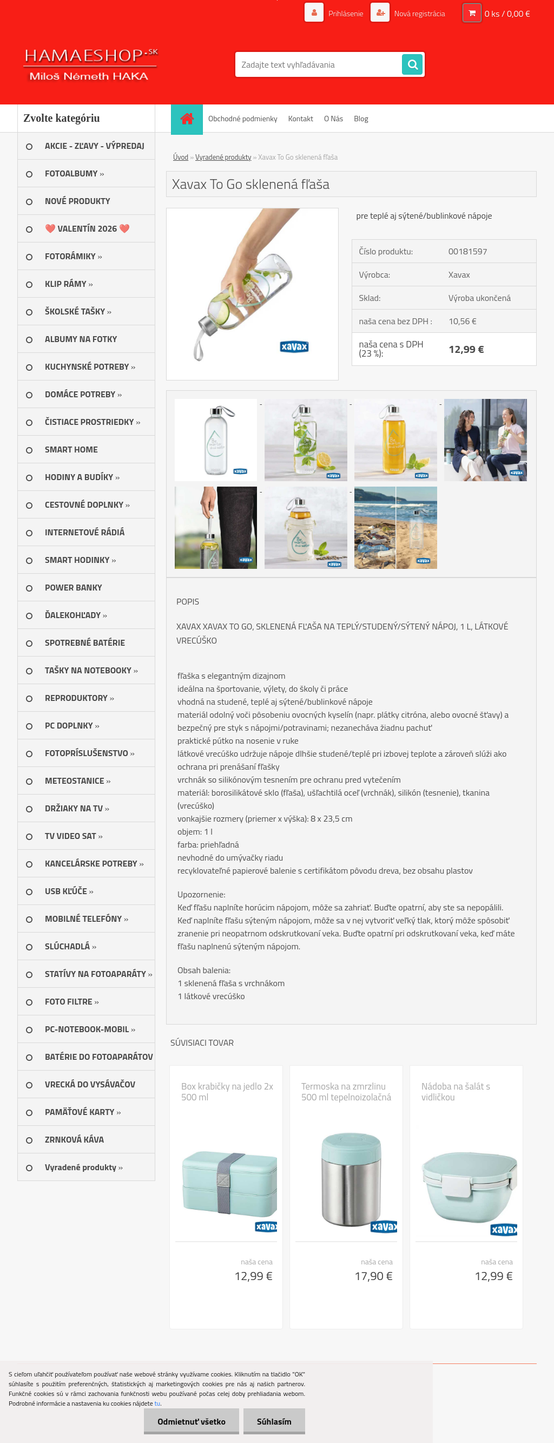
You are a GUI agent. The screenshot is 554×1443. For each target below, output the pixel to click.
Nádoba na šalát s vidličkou (455, 1092)
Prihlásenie (346, 13)
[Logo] (91, 64)
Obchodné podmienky (243, 118)
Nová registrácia (419, 13)
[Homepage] (190, 118)
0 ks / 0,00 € (507, 13)
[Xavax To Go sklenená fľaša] (252, 212)
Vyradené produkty (223, 157)
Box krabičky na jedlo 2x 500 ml (227, 1092)
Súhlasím (274, 1421)
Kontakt (300, 118)
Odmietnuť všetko (191, 1421)
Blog (361, 118)
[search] (412, 65)
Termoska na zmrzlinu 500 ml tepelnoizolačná (346, 1092)
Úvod (180, 157)
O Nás (333, 118)
